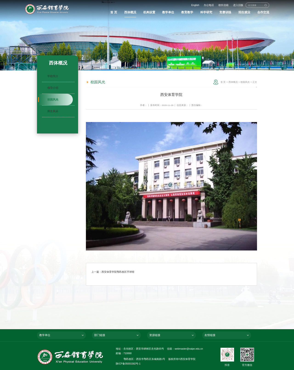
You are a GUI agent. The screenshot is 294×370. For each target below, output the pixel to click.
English (195, 5)
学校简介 (52, 76)
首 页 (223, 82)
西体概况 (233, 82)
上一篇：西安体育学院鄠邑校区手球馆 (112, 271)
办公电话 (209, 5)
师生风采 (52, 111)
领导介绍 (52, 87)
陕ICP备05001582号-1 (128, 363)
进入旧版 (238, 5)
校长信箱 (223, 5)
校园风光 (52, 99)
